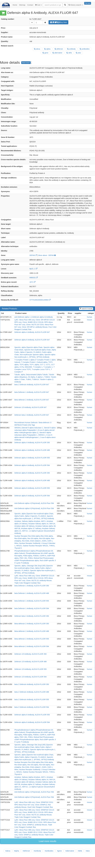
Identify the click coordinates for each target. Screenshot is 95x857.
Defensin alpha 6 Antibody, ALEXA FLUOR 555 (32, 488)
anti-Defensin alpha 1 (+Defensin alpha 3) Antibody (33, 317)
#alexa (7, 851)
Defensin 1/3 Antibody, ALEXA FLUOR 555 (30, 669)
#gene (59, 851)
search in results (86, 309)
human (89, 317)
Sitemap (22, 5)
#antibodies (49, 851)
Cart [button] (38, 5)
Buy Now (58, 22)
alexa (37, 49)
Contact (30, 5)
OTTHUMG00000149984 (40, 300)
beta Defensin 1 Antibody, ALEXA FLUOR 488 (31, 593)
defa (69, 53)
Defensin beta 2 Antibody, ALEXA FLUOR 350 (31, 616)
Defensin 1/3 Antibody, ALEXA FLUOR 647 (30, 407)
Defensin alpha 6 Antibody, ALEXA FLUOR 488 (32, 480)
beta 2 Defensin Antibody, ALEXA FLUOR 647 (31, 385)
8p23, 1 (33, 269)
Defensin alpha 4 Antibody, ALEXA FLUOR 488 (32, 450)
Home (15, 5)
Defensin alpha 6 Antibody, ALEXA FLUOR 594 (32, 496)
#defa (80, 851)
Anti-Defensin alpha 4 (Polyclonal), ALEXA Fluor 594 (34, 503)
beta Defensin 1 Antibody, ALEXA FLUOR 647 (31, 392)
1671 (32, 282)
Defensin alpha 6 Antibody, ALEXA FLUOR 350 (32, 473)
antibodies (85, 49)
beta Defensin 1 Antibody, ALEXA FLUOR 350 (31, 586)
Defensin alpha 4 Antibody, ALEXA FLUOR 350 (32, 443)
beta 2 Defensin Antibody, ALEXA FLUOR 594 (31, 707)
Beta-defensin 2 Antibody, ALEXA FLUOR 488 (31, 631)
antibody (71, 49)
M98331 (33, 278)
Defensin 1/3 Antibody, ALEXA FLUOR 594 (30, 677)
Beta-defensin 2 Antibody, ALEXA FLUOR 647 (31, 400)
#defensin (26, 851)
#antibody (37, 851)
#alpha (16, 851)
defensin (59, 49)
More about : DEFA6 (47, 255)
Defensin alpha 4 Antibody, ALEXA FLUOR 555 (32, 458)
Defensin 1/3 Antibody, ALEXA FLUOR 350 (30, 654)
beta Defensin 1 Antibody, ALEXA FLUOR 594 (31, 608)
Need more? (26, 62)
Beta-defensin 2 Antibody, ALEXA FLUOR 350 (31, 624)
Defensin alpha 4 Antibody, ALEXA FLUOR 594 (32, 465)
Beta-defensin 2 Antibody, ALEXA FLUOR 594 (31, 646)
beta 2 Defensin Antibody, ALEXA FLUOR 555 (31, 699)
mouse (89, 320)
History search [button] (75, 5)
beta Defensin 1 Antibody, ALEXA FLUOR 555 (31, 601)
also (78, 53)
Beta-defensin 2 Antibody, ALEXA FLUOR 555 (31, 639)
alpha (47, 49)
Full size (87, 3)
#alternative (69, 851)
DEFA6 (33, 255)
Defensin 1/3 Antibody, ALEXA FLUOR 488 (30, 662)
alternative (57, 53)
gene (45, 53)
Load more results (47, 841)
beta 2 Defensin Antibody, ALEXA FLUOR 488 (31, 692)
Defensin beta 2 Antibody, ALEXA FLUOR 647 (31, 415)
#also (88, 851)
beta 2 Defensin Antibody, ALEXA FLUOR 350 (31, 684)
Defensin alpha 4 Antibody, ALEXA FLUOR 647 (32, 332)
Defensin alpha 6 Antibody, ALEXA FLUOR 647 (32, 340)
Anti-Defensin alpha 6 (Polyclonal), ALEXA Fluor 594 (34, 508)
